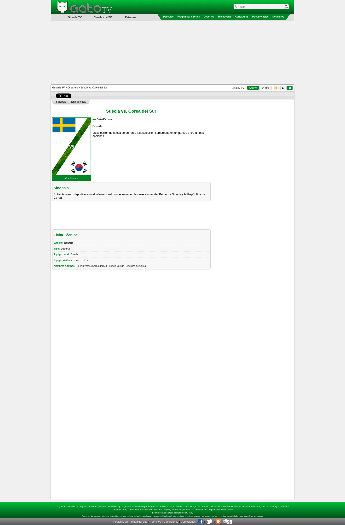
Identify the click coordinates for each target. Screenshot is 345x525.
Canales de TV (103, 17)
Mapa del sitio (139, 521)
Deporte (97, 126)
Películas (168, 16)
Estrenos (130, 17)
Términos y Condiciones (164, 521)
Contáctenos (188, 521)
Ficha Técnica (78, 101)
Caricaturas (241, 16)
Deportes (209, 16)
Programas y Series (188, 16)
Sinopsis (61, 101)
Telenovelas (224, 16)
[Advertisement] (172, 52)
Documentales (260, 16)
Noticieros (278, 16)
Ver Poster (71, 178)
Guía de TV (58, 87)
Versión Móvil (120, 521)
